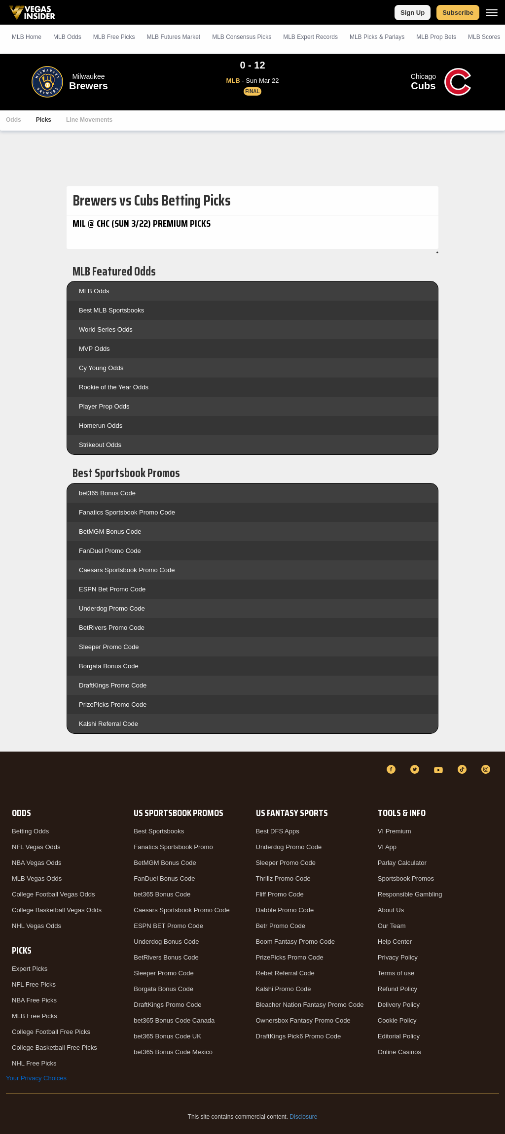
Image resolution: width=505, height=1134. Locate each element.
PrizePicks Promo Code (112, 704)
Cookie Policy (397, 1020)
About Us (391, 910)
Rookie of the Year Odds (113, 387)
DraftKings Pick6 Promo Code (298, 1036)
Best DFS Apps (277, 831)
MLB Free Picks (34, 1016)
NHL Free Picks (34, 1063)
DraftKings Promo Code (112, 685)
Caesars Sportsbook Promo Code (127, 570)
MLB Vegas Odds (37, 878)
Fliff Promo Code (280, 894)
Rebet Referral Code (285, 973)
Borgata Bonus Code (109, 666)
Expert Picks (29, 968)
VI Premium (394, 831)
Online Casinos (399, 1052)
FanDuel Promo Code (110, 550)
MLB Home (26, 37)
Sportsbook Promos (406, 878)
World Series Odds (106, 329)
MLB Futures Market (173, 37)
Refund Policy (397, 989)
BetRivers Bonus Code (166, 957)
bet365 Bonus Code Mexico (173, 1052)
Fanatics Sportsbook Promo (173, 847)
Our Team (392, 925)
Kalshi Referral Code (108, 723)
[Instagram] (487, 769)
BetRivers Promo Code (111, 627)
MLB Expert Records (310, 37)
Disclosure (303, 1116)
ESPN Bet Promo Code (112, 589)
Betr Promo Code (280, 925)
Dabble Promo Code (285, 910)
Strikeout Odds (100, 444)
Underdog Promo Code (112, 608)
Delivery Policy (399, 1004)
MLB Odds (67, 37)
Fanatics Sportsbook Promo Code (127, 512)
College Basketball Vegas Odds (57, 910)
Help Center (395, 941)
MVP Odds (94, 348)
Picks (43, 119)
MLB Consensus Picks (241, 37)
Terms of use (396, 973)
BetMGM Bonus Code (110, 531)
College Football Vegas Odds (53, 894)
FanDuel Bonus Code (164, 878)
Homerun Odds (100, 425)
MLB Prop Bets (436, 37)
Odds (13, 119)
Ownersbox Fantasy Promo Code (303, 1020)
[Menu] (491, 12)
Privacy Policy (398, 957)
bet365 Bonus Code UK (167, 1036)
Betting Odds (30, 831)
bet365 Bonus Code (107, 493)
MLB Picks (114, 37)
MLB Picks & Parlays (377, 37)
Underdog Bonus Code (166, 941)
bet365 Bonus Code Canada (174, 1020)
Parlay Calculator (402, 862)
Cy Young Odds (101, 368)
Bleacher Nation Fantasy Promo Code (310, 1004)
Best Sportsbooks (159, 831)
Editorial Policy (399, 1036)
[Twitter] (416, 769)
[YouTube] (440, 769)
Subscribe (457, 12)
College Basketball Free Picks (54, 1047)
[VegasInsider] (12, 778)
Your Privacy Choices (36, 1078)
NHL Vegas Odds (36, 925)
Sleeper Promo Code (109, 647)
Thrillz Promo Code (283, 878)
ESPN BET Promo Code (168, 925)
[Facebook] (392, 769)
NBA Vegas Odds (36, 862)
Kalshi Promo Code (283, 989)
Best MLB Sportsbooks (111, 310)
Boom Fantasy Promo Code (295, 941)
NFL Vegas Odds (36, 847)
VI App (387, 847)
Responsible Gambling (410, 894)
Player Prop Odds (104, 406)
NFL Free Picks (34, 984)
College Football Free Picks (51, 1031)
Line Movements (89, 119)
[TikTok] (463, 769)
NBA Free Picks (34, 1000)
